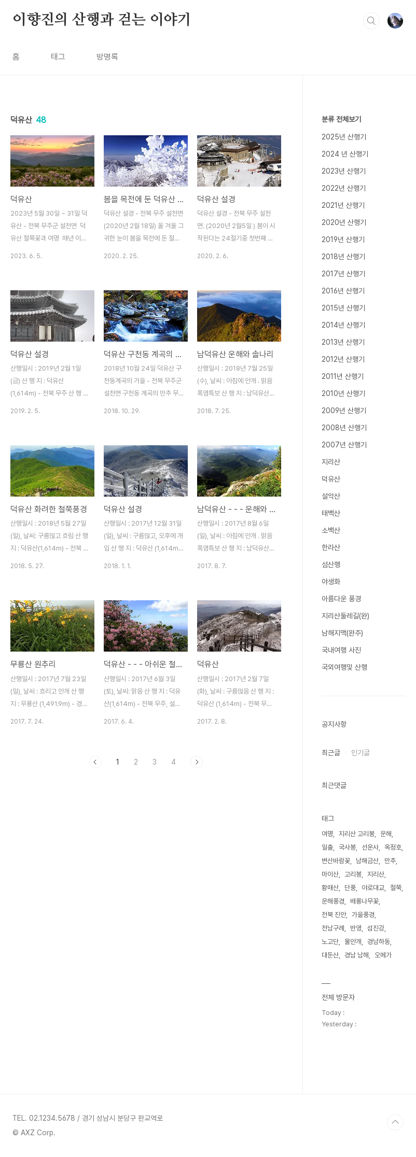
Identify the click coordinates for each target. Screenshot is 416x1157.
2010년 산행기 (343, 393)
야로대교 (373, 888)
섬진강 (375, 928)
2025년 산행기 (344, 137)
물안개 (353, 942)
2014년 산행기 (343, 325)
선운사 (370, 847)
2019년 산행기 (343, 239)
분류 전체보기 (341, 119)
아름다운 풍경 (341, 599)
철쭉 (395, 888)
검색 (371, 21)
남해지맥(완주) (342, 633)
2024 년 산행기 (345, 154)
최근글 (331, 753)
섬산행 (331, 564)
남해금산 (367, 861)
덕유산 (331, 479)
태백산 (331, 513)
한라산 (331, 547)
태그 (58, 57)
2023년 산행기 (344, 171)
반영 (356, 928)
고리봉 (353, 874)
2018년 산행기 (343, 256)
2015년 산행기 (343, 308)
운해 (386, 834)
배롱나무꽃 (364, 901)
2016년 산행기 (343, 291)
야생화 (331, 581)
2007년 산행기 (344, 445)
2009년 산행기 (344, 410)
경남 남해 (356, 955)
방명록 (107, 57)
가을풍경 (363, 915)
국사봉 (347, 847)
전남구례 (333, 928)
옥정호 (392, 847)
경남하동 (378, 942)
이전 (95, 762)
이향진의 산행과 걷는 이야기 (101, 20)
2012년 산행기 (343, 359)
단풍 (350, 888)
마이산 (330, 874)
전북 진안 (334, 915)
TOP (395, 1122)
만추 (390, 861)
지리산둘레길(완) (345, 616)
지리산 (331, 462)
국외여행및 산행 (344, 667)
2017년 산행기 (343, 274)
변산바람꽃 (336, 861)
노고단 (330, 942)
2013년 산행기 (343, 342)
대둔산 (330, 955)
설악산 (331, 496)
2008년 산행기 (344, 428)
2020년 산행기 (344, 222)
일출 (327, 847)
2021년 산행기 (343, 205)
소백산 (331, 530)
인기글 (360, 753)
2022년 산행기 (344, 188)
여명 (327, 834)
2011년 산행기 (343, 376)
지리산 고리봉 (357, 834)
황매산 (330, 888)
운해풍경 (333, 901)
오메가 (383, 955)
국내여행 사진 (341, 650)
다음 (196, 762)
